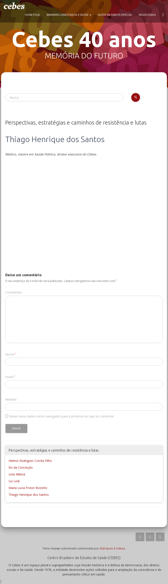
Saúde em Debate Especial (115, 15)
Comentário (13, 292)
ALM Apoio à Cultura (112, 548)
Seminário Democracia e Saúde (68, 15)
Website (11, 399)
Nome (9, 354)
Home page (32, 15)
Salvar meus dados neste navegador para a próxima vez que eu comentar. (61, 416)
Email (9, 377)
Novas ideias (147, 15)
